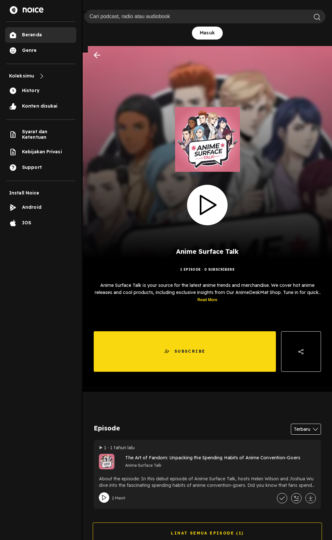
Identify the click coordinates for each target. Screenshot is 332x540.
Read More (207, 302)
